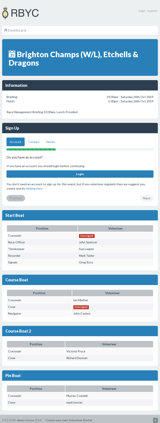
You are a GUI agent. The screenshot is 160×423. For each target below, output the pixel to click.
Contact (34, 142)
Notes (50, 142)
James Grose (25, 420)
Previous (16, 198)
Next (146, 198)
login (142, 11)
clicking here (34, 188)
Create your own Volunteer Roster (68, 420)
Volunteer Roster (26, 12)
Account (15, 142)
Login (80, 174)
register (152, 11)
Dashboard (15, 30)
